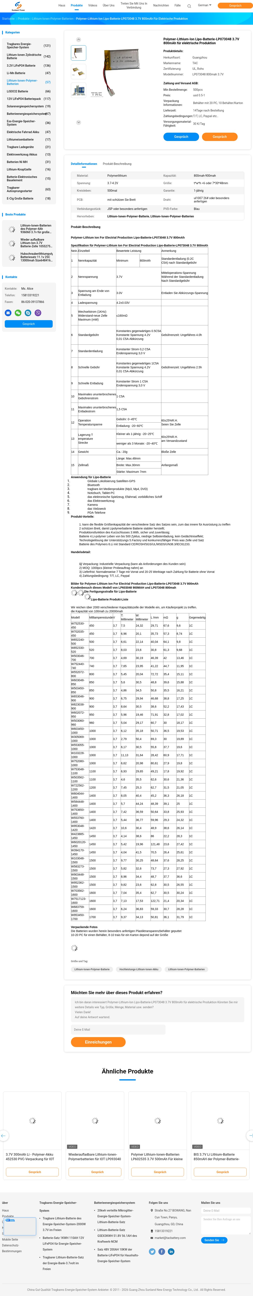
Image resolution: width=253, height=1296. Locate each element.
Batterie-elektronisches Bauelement (29, 178)
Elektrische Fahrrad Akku (29, 132)
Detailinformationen (84, 163)
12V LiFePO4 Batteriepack (29, 99)
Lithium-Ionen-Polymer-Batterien (29, 82)
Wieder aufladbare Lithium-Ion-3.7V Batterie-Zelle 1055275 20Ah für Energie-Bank (35, 243)
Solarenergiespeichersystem (29, 106)
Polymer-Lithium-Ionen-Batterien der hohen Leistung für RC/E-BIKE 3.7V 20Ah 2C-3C (218, 1159)
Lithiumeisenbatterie (29, 139)
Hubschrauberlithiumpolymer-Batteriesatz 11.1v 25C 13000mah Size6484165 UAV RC (37, 257)
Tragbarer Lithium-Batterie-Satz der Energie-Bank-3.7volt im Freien (63, 1263)
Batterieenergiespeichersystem (29, 114)
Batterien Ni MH (29, 162)
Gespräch (235, 5)
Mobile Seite (10, 1239)
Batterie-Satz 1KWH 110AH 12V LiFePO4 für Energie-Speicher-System (63, 1243)
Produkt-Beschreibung (117, 163)
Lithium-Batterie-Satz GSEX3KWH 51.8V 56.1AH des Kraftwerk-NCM (117, 1235)
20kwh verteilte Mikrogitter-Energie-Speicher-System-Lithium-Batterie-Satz (115, 1216)
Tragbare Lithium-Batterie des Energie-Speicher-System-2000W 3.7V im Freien (64, 1224)
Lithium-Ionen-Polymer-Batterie (91, 969)
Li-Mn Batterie (29, 73)
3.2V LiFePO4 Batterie (29, 66)
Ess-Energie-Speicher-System (29, 123)
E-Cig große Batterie (29, 198)
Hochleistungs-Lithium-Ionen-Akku (138, 969)
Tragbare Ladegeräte (29, 147)
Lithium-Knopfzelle (29, 169)
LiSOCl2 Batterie (29, 91)
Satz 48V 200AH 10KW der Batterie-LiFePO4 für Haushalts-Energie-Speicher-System (118, 1255)
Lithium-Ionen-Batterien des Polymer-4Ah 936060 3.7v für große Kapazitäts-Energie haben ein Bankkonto (36, 229)
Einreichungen (98, 1042)
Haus (5, 1210)
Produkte (8, 1216)
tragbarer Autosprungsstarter (29, 189)
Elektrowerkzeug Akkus (29, 154)
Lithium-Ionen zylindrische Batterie (29, 56)
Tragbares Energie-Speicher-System (29, 45)
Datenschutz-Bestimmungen (12, 1248)
